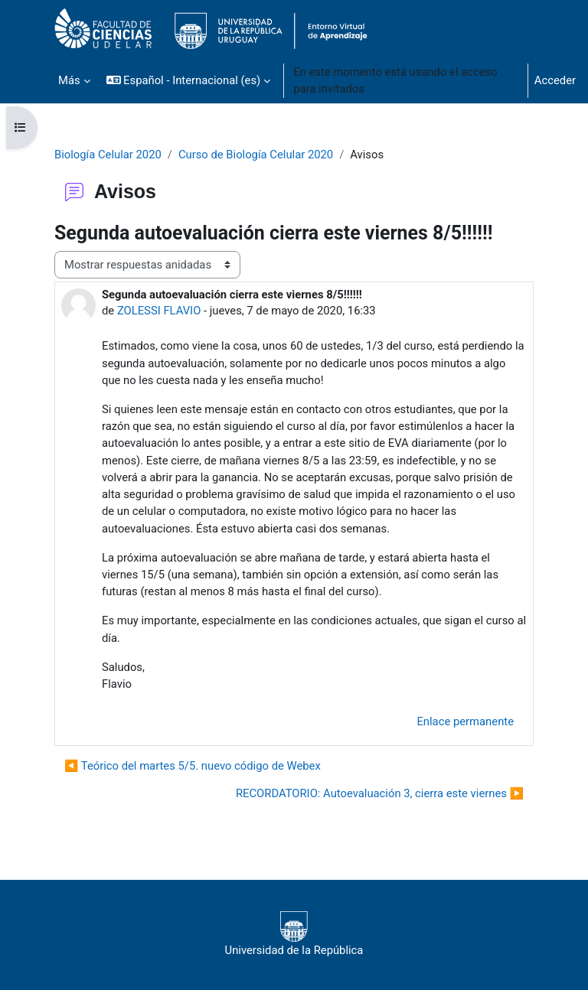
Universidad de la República (294, 934)
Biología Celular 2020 (108, 154)
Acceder (555, 80)
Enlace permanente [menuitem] (465, 721)
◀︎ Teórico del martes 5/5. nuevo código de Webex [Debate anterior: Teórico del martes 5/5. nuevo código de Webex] (192, 766)
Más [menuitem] (69, 80)
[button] (188, 80)
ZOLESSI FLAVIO (159, 311)
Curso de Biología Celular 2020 (255, 154)
